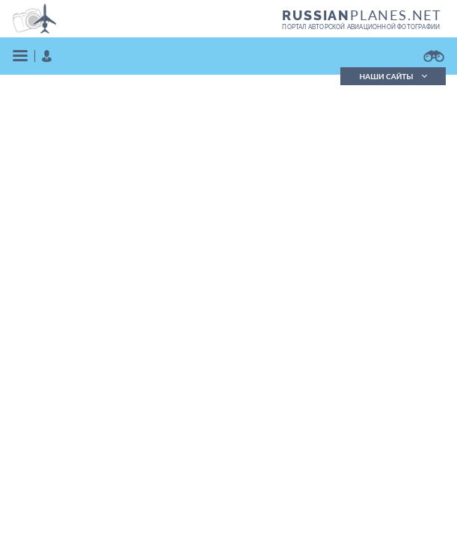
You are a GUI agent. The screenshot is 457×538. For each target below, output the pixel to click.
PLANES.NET (362, 15)
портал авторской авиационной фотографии (361, 27)
